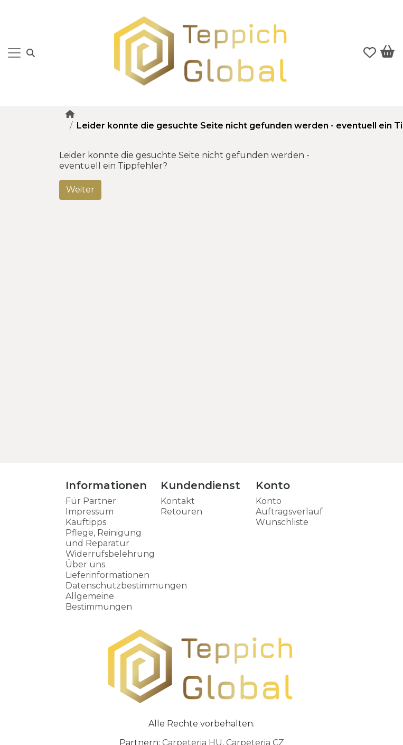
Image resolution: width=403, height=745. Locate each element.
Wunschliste (282, 522)
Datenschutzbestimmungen (126, 586)
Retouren (181, 512)
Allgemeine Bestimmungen (98, 601)
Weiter (80, 190)
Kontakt (178, 501)
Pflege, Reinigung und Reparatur (103, 538)
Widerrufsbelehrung (110, 554)
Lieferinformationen (107, 575)
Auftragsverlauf (289, 512)
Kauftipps (85, 522)
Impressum (89, 512)
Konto (269, 501)
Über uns (85, 564)
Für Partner (90, 501)
